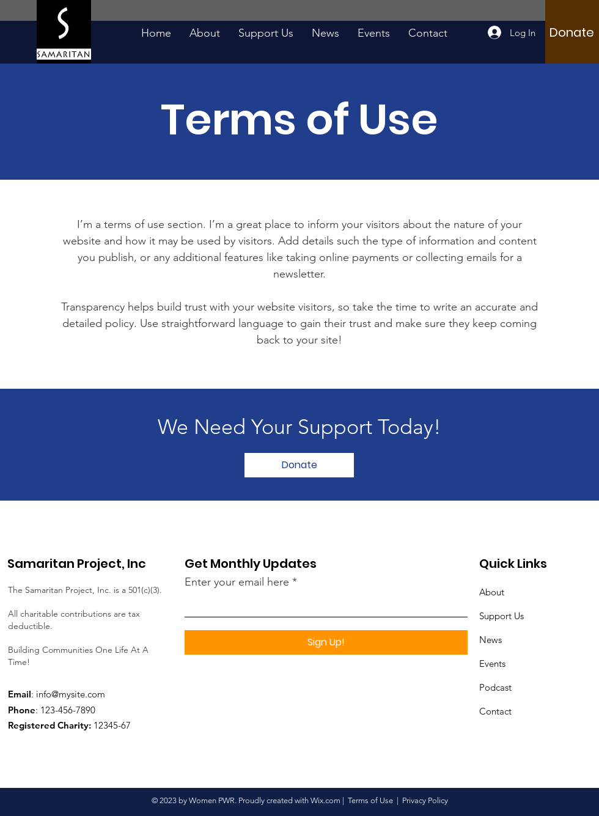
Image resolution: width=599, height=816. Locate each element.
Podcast (495, 687)
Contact (495, 711)
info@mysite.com (70, 694)
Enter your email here (237, 581)
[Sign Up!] (326, 642)
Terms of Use (370, 800)
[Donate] (571, 32)
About (491, 592)
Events (492, 663)
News (490, 639)
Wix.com (325, 800)
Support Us (501, 616)
